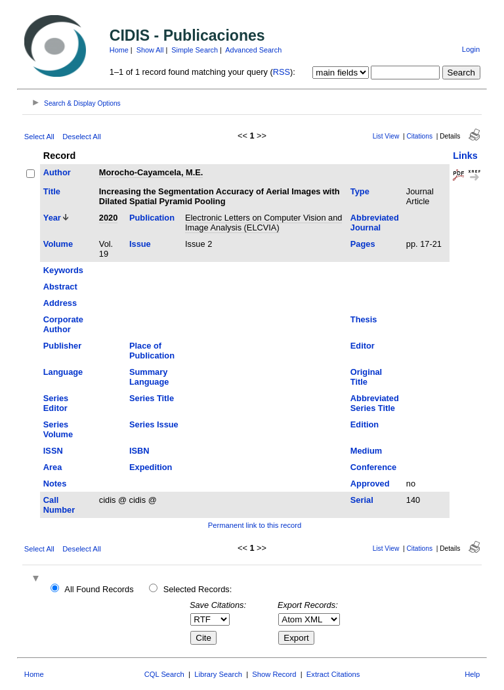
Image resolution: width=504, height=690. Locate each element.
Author (57, 172)
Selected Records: (197, 589)
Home (119, 50)
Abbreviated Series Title (374, 403)
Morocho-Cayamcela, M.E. (151, 172)
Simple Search (194, 50)
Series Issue (153, 424)
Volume (58, 244)
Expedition (150, 467)
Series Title (151, 398)
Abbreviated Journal (374, 222)
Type (359, 191)
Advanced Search (253, 50)
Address (60, 303)
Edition (364, 424)
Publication (152, 218)
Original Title (366, 377)
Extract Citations (333, 674)
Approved (370, 483)
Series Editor (55, 403)
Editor (362, 346)
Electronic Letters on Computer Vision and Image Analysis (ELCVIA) (263, 222)
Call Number (59, 505)
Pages (362, 244)
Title (51, 191)
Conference (373, 467)
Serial (361, 500)
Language (63, 372)
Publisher (62, 346)
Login (471, 49)
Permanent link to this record (254, 525)
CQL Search (164, 674)
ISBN (139, 451)
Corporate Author (63, 324)
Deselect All (81, 136)
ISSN (53, 451)
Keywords (63, 270)
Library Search (218, 674)
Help (472, 674)
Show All (150, 50)
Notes (55, 483)
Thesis (363, 319)
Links (465, 155)
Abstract (60, 286)
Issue (140, 244)
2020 (108, 218)
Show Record (274, 674)
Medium (366, 451)
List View (386, 136)
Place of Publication (152, 350)
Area (52, 467)
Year (52, 218)
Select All (39, 136)
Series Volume (58, 429)
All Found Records (98, 589)
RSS (281, 72)
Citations (419, 136)
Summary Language (149, 377)
